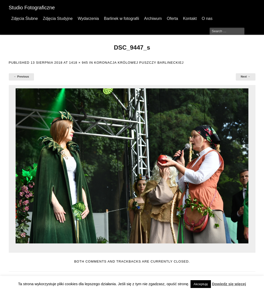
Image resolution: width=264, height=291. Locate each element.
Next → (245, 76)
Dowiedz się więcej (229, 284)
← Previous (21, 76)
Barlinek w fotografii (121, 18)
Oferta (172, 18)
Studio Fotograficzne (32, 7)
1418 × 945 (78, 62)
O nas (207, 18)
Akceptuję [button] (201, 284)
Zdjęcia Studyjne (57, 18)
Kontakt (190, 18)
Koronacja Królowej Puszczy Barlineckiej (139, 62)
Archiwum (153, 18)
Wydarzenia (88, 18)
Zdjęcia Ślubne (24, 18)
